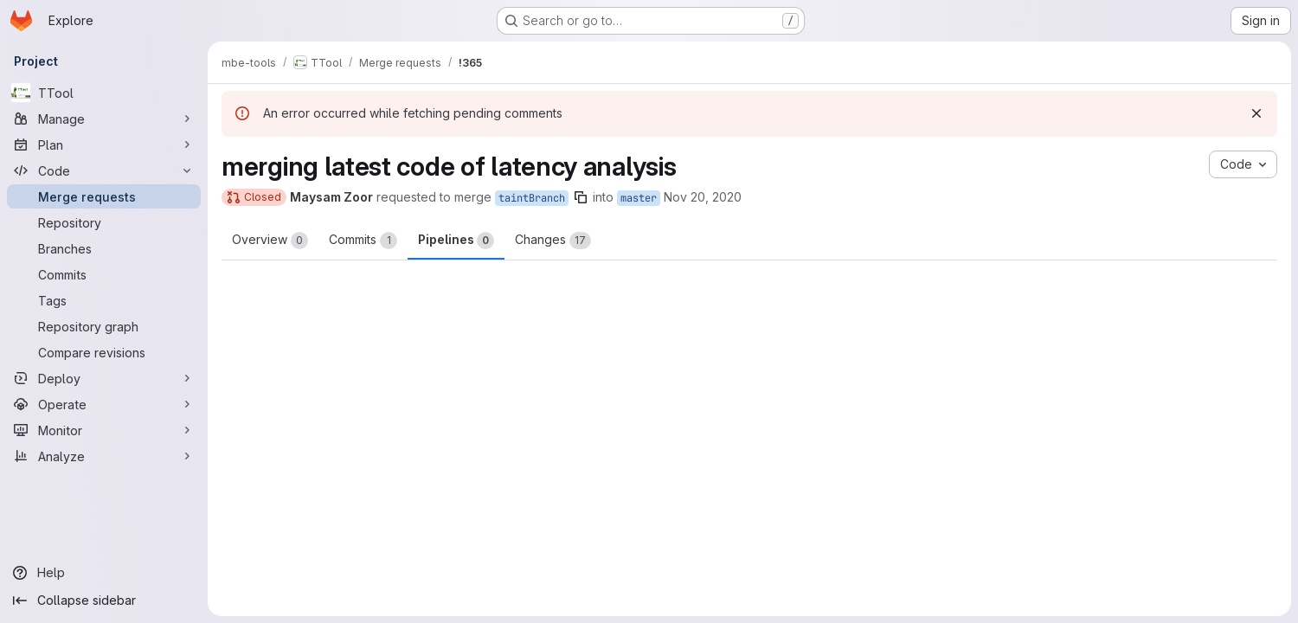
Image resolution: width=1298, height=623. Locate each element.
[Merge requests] (104, 196)
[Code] (104, 170)
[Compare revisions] (104, 352)
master (638, 198)
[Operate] (104, 404)
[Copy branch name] (580, 197)
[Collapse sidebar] (104, 600)
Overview (270, 240)
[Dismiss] (1256, 113)
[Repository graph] (104, 326)
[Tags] (104, 300)
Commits (363, 240)
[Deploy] (104, 378)
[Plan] (104, 144)
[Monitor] (104, 430)
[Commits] (104, 274)
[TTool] (104, 92)
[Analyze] (104, 456)
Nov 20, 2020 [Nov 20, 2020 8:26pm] (703, 196)
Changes (553, 240)
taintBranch (531, 198)
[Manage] (104, 118)
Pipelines (456, 240)
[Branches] (104, 248)
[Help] (104, 573)
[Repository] (104, 222)
